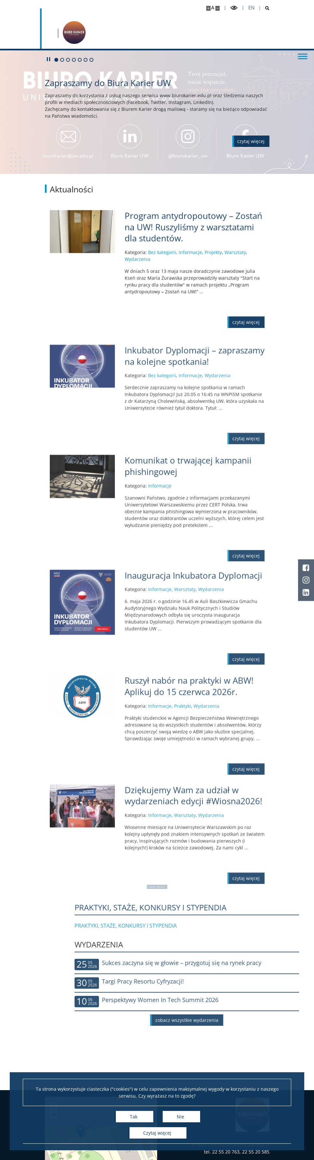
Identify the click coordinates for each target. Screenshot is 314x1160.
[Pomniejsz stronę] (217, 8)
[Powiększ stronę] (208, 8)
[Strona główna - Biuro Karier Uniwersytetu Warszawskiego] (74, 32)
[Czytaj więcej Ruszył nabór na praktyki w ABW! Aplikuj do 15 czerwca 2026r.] (195, 729)
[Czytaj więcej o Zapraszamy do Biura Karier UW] (250, 141)
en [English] (251, 7)
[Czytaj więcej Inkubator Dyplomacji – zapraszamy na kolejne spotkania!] (195, 398)
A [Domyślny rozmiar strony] (212, 7)
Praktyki (182, 749)
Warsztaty (235, 282)
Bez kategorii (162, 282)
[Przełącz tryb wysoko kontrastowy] (233, 8)
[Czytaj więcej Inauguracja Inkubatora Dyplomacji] (195, 616)
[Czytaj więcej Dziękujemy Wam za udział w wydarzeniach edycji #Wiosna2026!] (195, 838)
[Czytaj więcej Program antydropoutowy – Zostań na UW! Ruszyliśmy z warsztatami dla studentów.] (195, 256)
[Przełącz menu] (302, 56)
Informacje (190, 282)
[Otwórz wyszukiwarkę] (264, 8)
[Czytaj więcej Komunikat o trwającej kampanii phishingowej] (195, 512)
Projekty (213, 282)
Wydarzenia (137, 288)
